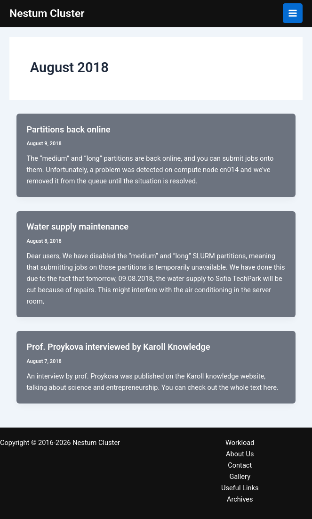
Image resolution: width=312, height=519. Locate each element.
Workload (239, 442)
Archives (240, 499)
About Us (240, 454)
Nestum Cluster (46, 13)
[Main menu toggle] (293, 13)
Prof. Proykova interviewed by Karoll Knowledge (118, 347)
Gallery (239, 476)
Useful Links (239, 488)
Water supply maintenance (77, 226)
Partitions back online (68, 129)
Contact (240, 465)
